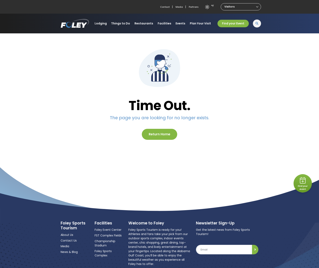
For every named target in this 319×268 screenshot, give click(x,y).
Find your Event (233, 23)
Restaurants (143, 23)
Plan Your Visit (200, 23)
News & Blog (69, 252)
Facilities (164, 23)
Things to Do (120, 23)
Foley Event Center (108, 230)
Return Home (159, 134)
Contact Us (69, 240)
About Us (67, 235)
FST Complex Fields (108, 235)
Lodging (101, 23)
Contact (165, 7)
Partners (194, 7)
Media (179, 7)
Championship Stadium (105, 243)
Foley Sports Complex (103, 253)
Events (180, 23)
